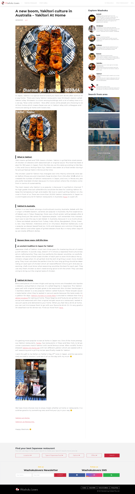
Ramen (98, 54)
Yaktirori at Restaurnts (25, 422)
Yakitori (99, 74)
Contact (84, 487)
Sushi (98, 35)
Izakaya (99, 45)
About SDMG (92, 487)
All (97, 85)
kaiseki (98, 14)
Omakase (99, 26)
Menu (132, 3)
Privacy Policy (114, 487)
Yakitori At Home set (31, 348)
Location (28, 455)
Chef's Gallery (43, 3)
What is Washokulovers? (122, 3)
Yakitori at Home (22, 418)
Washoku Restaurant (30, 3)
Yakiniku (99, 63)
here (65, 197)
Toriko (38, 343)
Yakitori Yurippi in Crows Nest (43, 295)
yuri (26, 20)
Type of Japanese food (54, 455)
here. (61, 307)
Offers (94, 455)
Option (76, 455)
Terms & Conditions (103, 487)
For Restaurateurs (109, 3)
